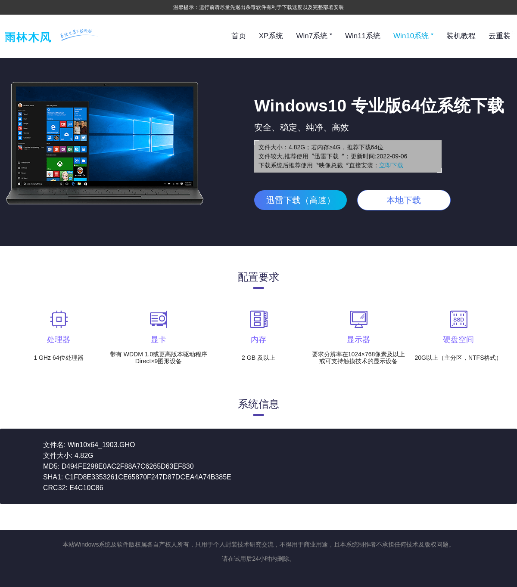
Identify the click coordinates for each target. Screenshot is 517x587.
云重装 (500, 36)
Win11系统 (362, 36)
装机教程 (461, 36)
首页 (238, 36)
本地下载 (403, 200)
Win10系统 (413, 36)
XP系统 (271, 36)
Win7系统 (314, 36)
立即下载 (391, 165)
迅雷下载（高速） (300, 200)
